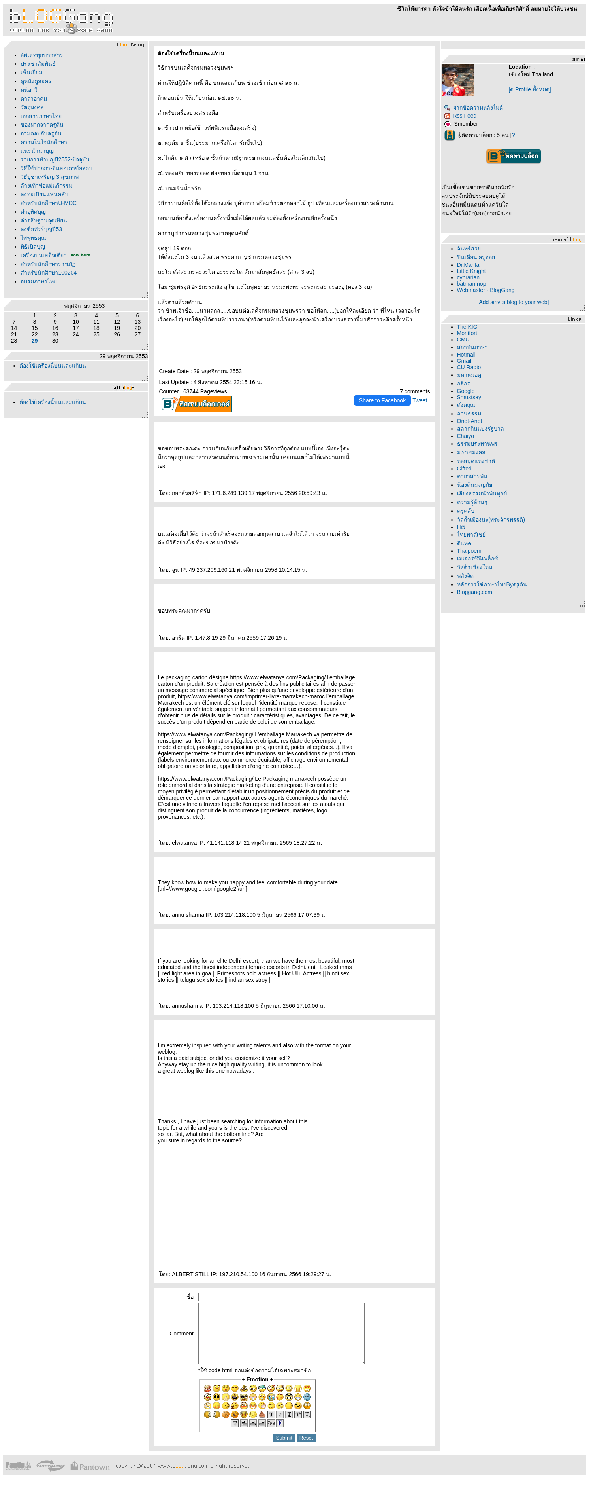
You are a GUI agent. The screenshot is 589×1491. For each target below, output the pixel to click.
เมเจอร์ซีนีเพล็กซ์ (477, 558)
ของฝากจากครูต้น (42, 124)
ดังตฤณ (466, 405)
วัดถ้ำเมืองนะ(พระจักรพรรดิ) (491, 519)
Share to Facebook (382, 400)
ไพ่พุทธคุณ (33, 238)
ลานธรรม (469, 413)
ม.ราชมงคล (471, 452)
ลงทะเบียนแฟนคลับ (44, 194)
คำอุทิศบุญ (33, 212)
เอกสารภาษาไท (41, 116)
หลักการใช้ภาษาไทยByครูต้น (492, 584)
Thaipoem (469, 551)
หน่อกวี (29, 90)
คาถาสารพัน (472, 476)
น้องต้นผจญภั (474, 485)
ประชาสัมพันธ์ (38, 64)
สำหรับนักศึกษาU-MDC (49, 203)
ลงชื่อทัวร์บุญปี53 (41, 229)
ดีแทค (464, 543)
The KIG (467, 327)
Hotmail (466, 354)
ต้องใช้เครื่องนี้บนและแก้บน (52, 365)
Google (466, 391)
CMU (463, 339)
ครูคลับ (465, 511)
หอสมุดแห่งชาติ (476, 461)
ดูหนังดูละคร (36, 81)
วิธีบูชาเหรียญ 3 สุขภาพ (50, 177)
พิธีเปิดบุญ (33, 246)
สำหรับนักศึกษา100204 (49, 272)
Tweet (419, 400)
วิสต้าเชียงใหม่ (474, 567)
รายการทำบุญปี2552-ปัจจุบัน (55, 159)
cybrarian (468, 277)
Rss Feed (460, 115)
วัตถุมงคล (32, 107)
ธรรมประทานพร (477, 443)
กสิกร (463, 383)
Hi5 (461, 527)
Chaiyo (465, 436)
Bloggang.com (475, 592)
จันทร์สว (469, 248)
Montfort (467, 333)
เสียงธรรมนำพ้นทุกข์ (482, 493)
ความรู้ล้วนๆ (472, 502)
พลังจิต (465, 576)
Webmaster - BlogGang (486, 290)
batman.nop (471, 284)
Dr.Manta (468, 265)
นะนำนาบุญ (37, 151)
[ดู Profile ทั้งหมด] (530, 89)
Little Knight (471, 271)
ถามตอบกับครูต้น (41, 133)
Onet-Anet (469, 421)
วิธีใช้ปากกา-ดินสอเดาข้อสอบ (56, 168)
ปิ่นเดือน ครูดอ (476, 257)
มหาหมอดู (469, 375)
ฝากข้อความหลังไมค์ (473, 107)
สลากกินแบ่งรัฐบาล (480, 428)
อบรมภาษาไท (39, 281)
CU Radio (469, 367)
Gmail (464, 361)
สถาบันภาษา (472, 347)
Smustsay (469, 397)
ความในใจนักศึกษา (44, 142)
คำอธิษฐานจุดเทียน (44, 220)
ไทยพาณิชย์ (471, 534)
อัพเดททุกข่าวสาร (42, 55)
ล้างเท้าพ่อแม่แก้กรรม (46, 185)
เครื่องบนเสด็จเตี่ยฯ (44, 255)
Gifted (464, 468)
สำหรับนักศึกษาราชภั (48, 264)
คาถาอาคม (34, 98)
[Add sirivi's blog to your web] (513, 302)
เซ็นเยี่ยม (31, 72)
